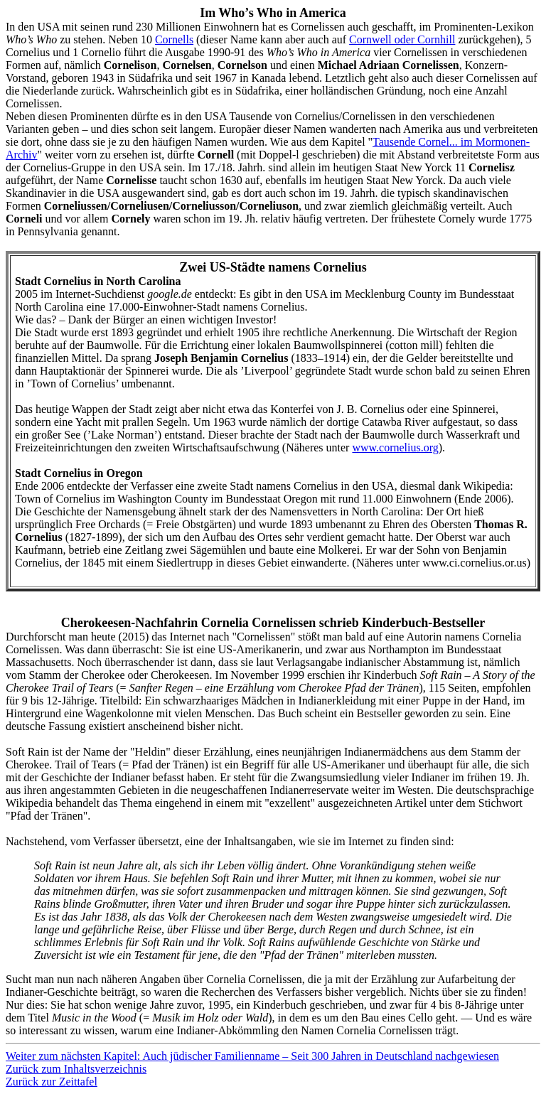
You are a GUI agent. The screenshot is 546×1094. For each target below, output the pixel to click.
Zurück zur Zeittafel (51, 1082)
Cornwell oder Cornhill (402, 39)
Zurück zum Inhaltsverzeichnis (76, 1069)
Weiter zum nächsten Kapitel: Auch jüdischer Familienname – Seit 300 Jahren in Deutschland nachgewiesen (252, 1056)
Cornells (174, 39)
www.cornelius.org (395, 447)
